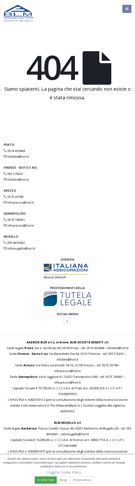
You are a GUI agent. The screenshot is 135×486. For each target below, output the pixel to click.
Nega (63, 480)
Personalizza (81, 480)
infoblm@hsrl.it (16, 157)
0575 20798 (13, 197)
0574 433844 (14, 151)
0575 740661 (14, 220)
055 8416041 (14, 243)
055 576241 (13, 174)
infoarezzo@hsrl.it (19, 203)
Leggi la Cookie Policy (64, 472)
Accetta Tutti (45, 480)
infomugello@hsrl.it (19, 248)
